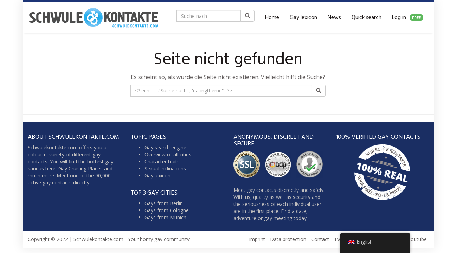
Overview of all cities (167, 154)
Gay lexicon (303, 17)
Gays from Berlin (163, 203)
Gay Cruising (72, 168)
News (334, 17)
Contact (320, 239)
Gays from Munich (165, 217)
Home (272, 17)
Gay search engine (165, 147)
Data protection (288, 239)
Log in (407, 17)
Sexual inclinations (165, 168)
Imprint (257, 239)
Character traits (162, 161)
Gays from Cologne (166, 210)
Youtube (417, 239)
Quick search (366, 17)
